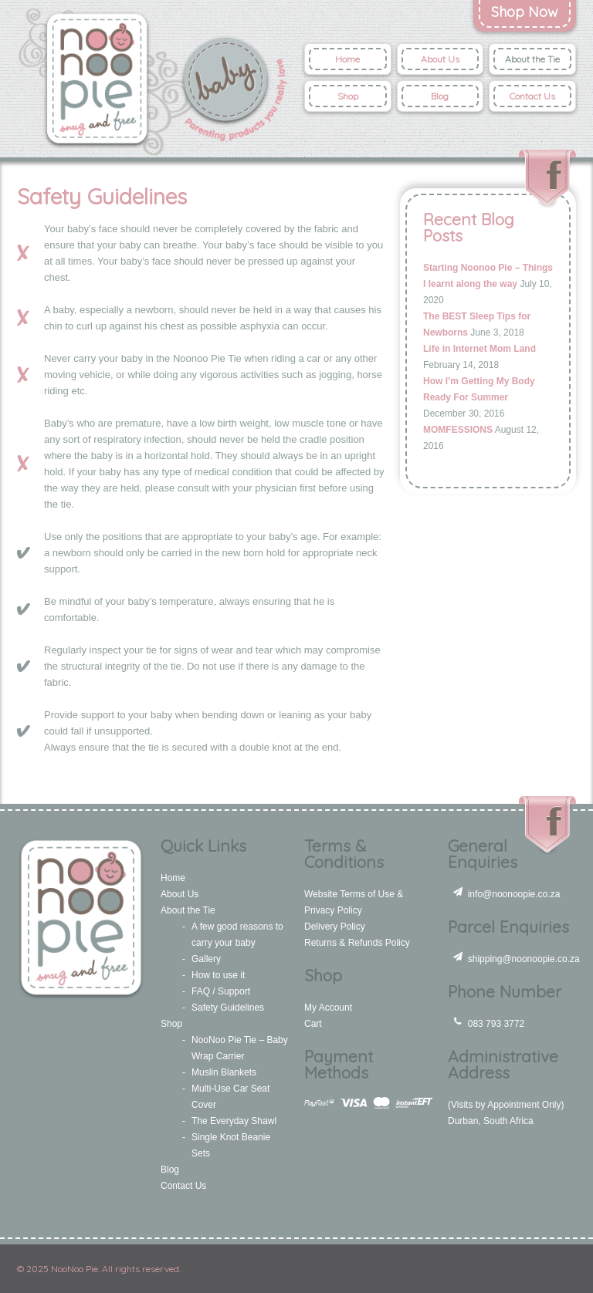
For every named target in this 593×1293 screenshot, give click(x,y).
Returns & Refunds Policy (357, 942)
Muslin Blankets (223, 1072)
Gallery (206, 959)
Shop (347, 96)
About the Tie (532, 59)
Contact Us (532, 96)
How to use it (218, 975)
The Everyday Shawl (233, 1121)
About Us (440, 59)
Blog (440, 96)
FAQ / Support (220, 991)
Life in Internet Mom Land (479, 348)
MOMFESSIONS (458, 429)
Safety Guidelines (227, 1007)
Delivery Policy (334, 926)
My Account (328, 1007)
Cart (313, 1023)
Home (347, 59)
